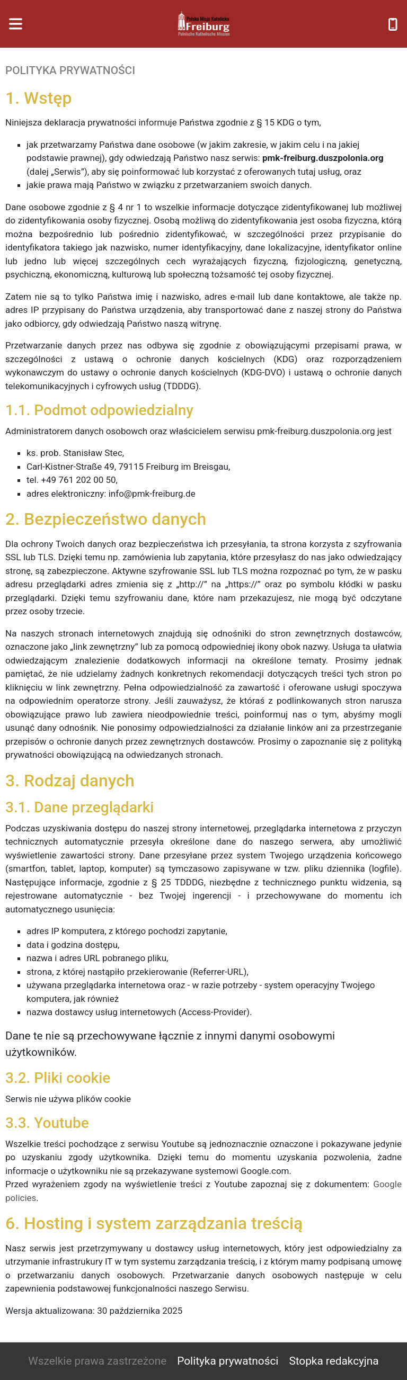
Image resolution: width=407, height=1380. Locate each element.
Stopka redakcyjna (333, 1361)
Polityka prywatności (227, 1361)
